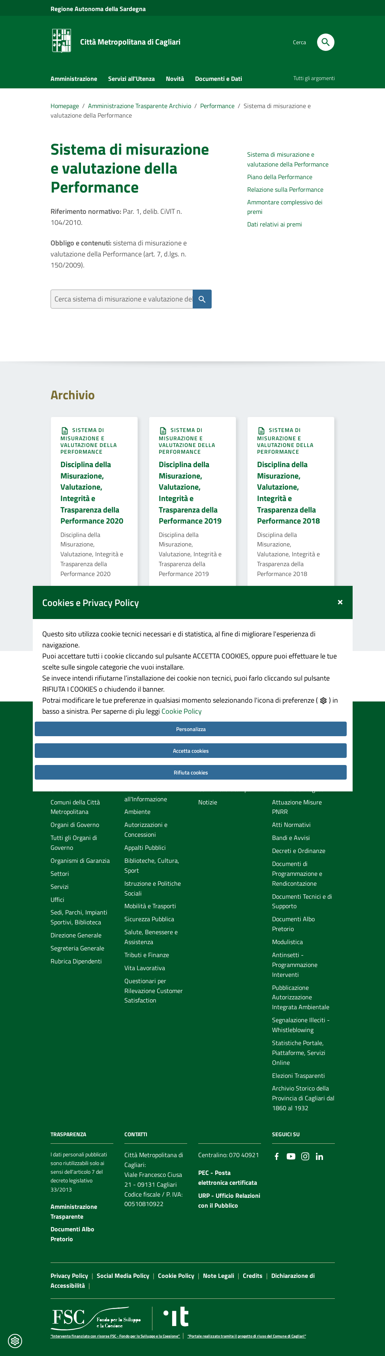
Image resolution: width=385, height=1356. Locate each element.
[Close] (340, 575)
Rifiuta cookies (191, 747)
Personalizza (191, 703)
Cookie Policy (182, 685)
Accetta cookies (191, 725)
